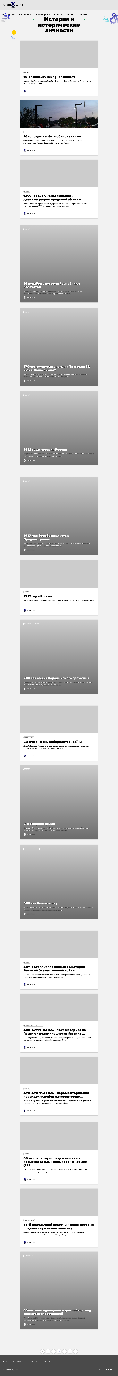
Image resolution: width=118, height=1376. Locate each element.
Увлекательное (28, 1256)
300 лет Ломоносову (40, 903)
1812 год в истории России (45, 449)
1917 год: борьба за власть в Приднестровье (46, 537)
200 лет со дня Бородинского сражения (56, 678)
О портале (82, 15)
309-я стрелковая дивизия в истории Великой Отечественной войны (54, 968)
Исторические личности (31, 849)
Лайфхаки (58, 15)
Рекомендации (43, 15)
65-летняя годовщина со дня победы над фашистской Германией (57, 1311)
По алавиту (32, 1362)
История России (29, 1220)
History (26, 72)
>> (75, 1351)
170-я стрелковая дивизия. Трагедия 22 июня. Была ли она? (56, 368)
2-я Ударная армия (39, 824)
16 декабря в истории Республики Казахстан (51, 285)
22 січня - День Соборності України (52, 742)
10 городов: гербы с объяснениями (52, 136)
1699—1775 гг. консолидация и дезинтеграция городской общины (52, 197)
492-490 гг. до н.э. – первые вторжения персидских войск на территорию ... (56, 1094)
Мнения (70, 15)
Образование (25, 15)
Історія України (28, 737)
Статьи (6, 1362)
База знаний (9, 15)
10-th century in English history (49, 77)
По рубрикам (18, 1362)
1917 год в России (37, 596)
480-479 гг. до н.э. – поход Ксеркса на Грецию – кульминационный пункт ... (54, 1031)
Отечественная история (31, 624)
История (26, 191)
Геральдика (27, 132)
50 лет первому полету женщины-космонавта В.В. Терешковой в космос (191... (55, 1161)
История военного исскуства (33, 1025)
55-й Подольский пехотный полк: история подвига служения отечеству (58, 1226)
